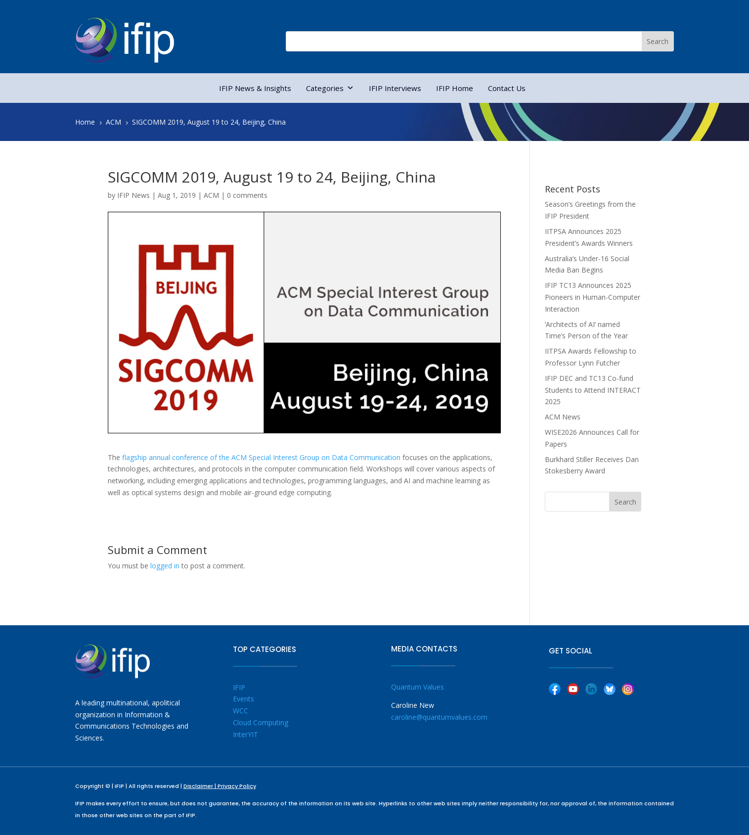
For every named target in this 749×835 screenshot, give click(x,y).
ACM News (562, 416)
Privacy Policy (237, 786)
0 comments (247, 195)
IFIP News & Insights (255, 88)
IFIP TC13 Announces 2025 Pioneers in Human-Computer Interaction (592, 297)
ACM (211, 195)
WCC (240, 710)
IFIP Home (454, 88)
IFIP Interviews (395, 88)
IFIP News (133, 195)
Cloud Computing (260, 722)
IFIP (239, 687)
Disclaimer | (200, 786)
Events (243, 698)
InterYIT (245, 734)
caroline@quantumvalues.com (439, 717)
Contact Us (507, 88)
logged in (164, 565)
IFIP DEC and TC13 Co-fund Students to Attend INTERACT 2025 (593, 390)
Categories (330, 88)
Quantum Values (417, 687)
